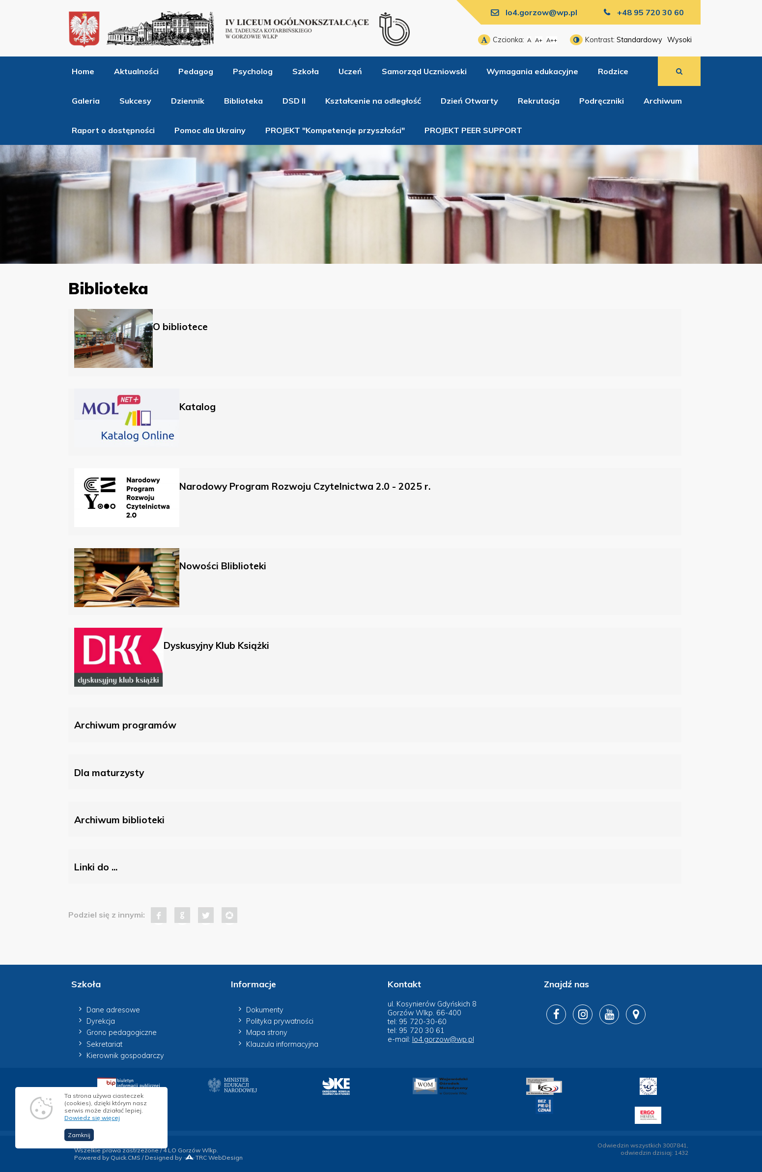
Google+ (182, 915)
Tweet (206, 915)
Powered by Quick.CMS (107, 1157)
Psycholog (253, 71)
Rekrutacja (539, 101)
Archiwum (663, 101)
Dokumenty (264, 1009)
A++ (551, 40)
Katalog (197, 407)
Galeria (86, 101)
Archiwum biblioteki (119, 820)
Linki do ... (95, 867)
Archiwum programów (125, 725)
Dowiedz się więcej (92, 1118)
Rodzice (613, 71)
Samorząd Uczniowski (424, 71)
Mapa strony (266, 1032)
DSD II (294, 101)
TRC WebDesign (213, 1157)
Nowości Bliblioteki (222, 566)
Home (83, 71)
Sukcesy (135, 101)
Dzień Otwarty (469, 101)
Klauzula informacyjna (282, 1044)
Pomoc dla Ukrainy (210, 130)
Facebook (159, 915)
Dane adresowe (113, 1009)
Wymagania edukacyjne (532, 71)
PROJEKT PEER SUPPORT (473, 130)
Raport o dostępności (113, 130)
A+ (538, 40)
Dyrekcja (100, 1021)
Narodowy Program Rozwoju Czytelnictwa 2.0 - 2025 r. (304, 486)
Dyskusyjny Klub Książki (216, 645)
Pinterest (229, 915)
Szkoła (305, 71)
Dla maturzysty (109, 773)
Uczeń (350, 71)
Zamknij (79, 1135)
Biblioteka (243, 101)
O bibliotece (180, 327)
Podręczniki (601, 101)
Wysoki (679, 39)
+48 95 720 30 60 (650, 12)
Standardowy (639, 39)
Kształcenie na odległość (373, 101)
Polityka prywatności (279, 1021)
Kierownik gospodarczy (125, 1055)
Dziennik (187, 101)
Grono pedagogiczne (121, 1032)
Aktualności (136, 71)
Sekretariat (104, 1044)
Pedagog (195, 71)
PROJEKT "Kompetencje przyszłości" (335, 130)
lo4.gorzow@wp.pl (541, 12)
